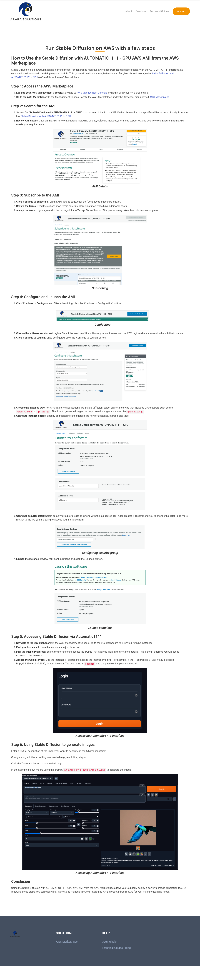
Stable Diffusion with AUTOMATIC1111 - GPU (46, 116)
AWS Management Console (92, 92)
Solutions (141, 11)
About (128, 11)
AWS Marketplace (159, 97)
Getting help (109, 941)
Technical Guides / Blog (116, 947)
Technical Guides (159, 11)
